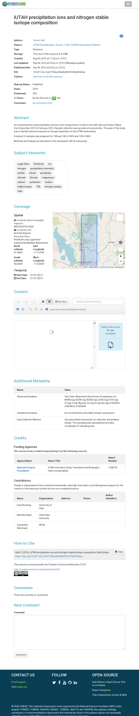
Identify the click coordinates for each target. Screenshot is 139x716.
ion (49, 164)
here (108, 690)
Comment (19, 609)
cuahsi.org (21, 687)
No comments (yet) (42, 103)
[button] (119, 217)
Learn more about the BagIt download (68, 309)
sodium (48, 182)
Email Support (18, 682)
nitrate (32, 173)
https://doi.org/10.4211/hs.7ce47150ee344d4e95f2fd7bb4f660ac (49, 553)
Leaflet (85, 267)
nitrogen (21, 168)
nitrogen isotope (53, 186)
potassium (35, 182)
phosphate (45, 173)
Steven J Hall (62, 45)
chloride (21, 177)
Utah (19, 191)
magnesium (48, 177)
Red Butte (39, 164)
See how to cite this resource (47, 76)
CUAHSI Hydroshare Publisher (86, 45)
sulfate (21, 173)
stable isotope (24, 186)
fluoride (34, 177)
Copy (119, 548)
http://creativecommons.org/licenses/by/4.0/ (37, 566)
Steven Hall (39, 40)
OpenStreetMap (107, 267)
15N (38, 186)
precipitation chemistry (42, 168)
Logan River (23, 164)
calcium (21, 182)
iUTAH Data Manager (43, 45)
